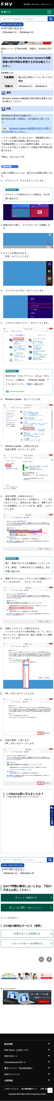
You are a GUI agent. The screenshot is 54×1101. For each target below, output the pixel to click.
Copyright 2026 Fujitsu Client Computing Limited (27, 1094)
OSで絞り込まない (12, 28)
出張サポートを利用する (27, 933)
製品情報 (27, 4)
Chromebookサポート (15, 1062)
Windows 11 (9, 32)
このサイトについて (11, 1089)
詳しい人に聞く (25, 907)
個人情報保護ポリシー (29, 1089)
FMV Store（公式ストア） (17, 1050)
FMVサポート (10, 1056)
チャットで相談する (26, 897)
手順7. (30, 384)
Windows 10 (25, 32)
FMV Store (35, 4)
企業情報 (8, 1080)
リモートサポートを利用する (27, 943)
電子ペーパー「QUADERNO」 (19, 1068)
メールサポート (11, 918)
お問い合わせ (45, 1089)
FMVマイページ (46, 4)
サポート (6, 12)
